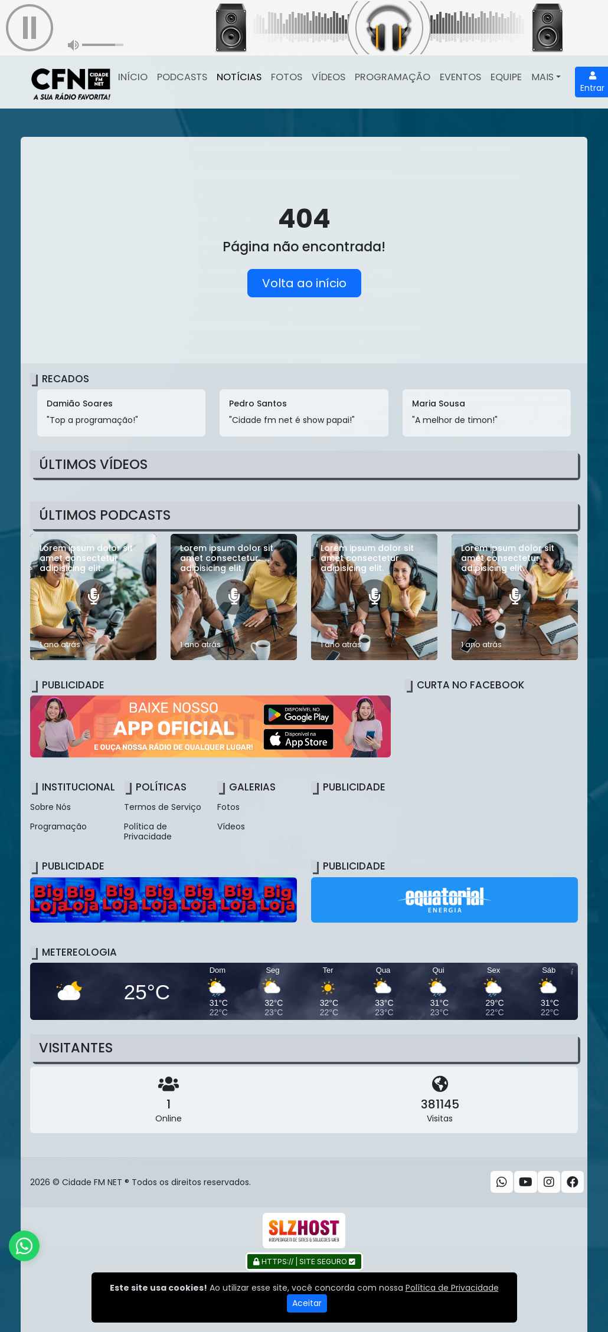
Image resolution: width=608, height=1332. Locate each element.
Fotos (286, 77)
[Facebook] (572, 1182)
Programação (392, 77)
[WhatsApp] (502, 1182)
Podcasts (182, 77)
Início (133, 77)
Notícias (239, 77)
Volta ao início (304, 283)
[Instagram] (549, 1182)
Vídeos (328, 77)
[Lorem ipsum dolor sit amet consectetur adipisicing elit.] (93, 597)
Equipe (506, 77)
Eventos (460, 77)
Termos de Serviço (162, 807)
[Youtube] (525, 1182)
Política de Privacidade (148, 831)
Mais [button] (542, 77)
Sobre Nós (50, 807)
